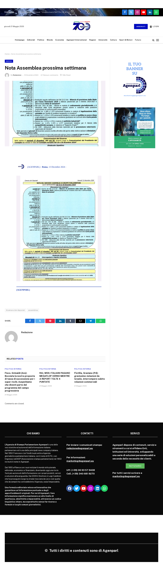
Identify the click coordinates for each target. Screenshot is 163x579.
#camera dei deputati (15, 310)
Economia (59, 40)
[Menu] (157, 40)
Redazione (17, 75)
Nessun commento (49, 75)
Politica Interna (13, 369)
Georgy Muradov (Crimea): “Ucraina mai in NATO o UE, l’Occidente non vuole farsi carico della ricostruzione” (45, 12)
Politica (40, 40)
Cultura (113, 40)
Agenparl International (76, 40)
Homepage (19, 40)
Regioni (92, 40)
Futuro (138, 40)
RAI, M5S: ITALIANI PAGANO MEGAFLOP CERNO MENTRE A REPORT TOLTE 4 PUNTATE (54, 377)
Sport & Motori (125, 40)
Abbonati (140, 26)
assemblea (33, 310)
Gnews (9, 61)
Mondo (50, 40)
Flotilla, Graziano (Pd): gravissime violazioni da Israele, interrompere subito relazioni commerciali (89, 377)
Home (7, 54)
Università (102, 40)
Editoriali (31, 40)
